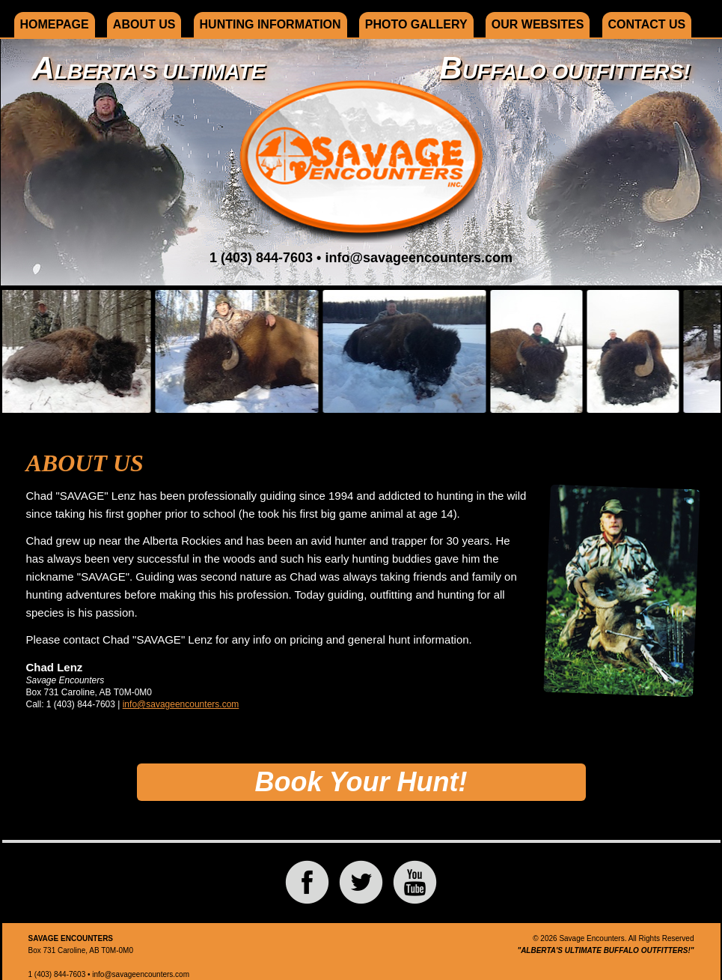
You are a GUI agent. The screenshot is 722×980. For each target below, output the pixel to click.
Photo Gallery (416, 24)
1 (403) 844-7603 (261, 257)
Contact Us (647, 24)
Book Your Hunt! (361, 781)
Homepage (54, 24)
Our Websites (538, 24)
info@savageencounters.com (419, 257)
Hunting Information (270, 24)
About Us (144, 24)
